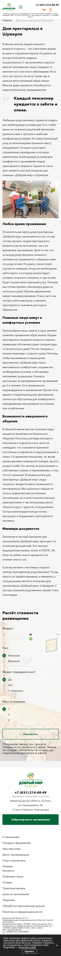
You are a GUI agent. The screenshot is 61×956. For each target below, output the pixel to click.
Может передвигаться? (19, 672)
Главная (7, 20)
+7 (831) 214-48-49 (47, 4)
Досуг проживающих (15, 854)
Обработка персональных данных (23, 905)
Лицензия (8, 900)
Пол (5, 648)
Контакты (8, 870)
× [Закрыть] (57, 945)
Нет (10, 685)
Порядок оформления (16, 842)
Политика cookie (27, 947)
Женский (14, 655)
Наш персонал (11, 848)
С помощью (15, 690)
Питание (7, 866)
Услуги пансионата (13, 860)
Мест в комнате (13, 701)
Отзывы (7, 882)
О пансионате (11, 837)
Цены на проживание (15, 894)
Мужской (14, 661)
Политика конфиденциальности (22, 911)
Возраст (8, 628)
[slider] (30, 638)
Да (10, 679)
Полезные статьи (12, 876)
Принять (29, 951)
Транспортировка (13, 888)
